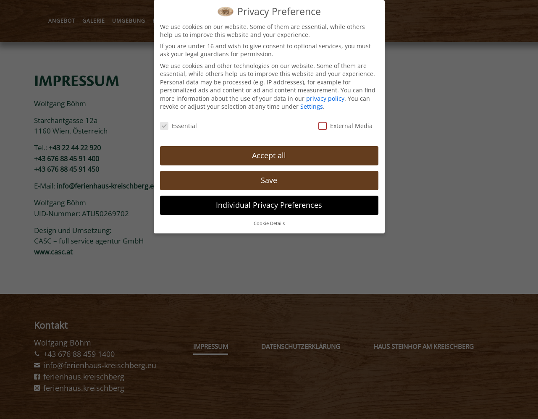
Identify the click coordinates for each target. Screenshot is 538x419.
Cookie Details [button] (269, 220)
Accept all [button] (269, 152)
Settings (311, 103)
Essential (178, 123)
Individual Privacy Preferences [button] (269, 202)
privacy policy (325, 96)
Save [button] (269, 177)
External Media (345, 123)
